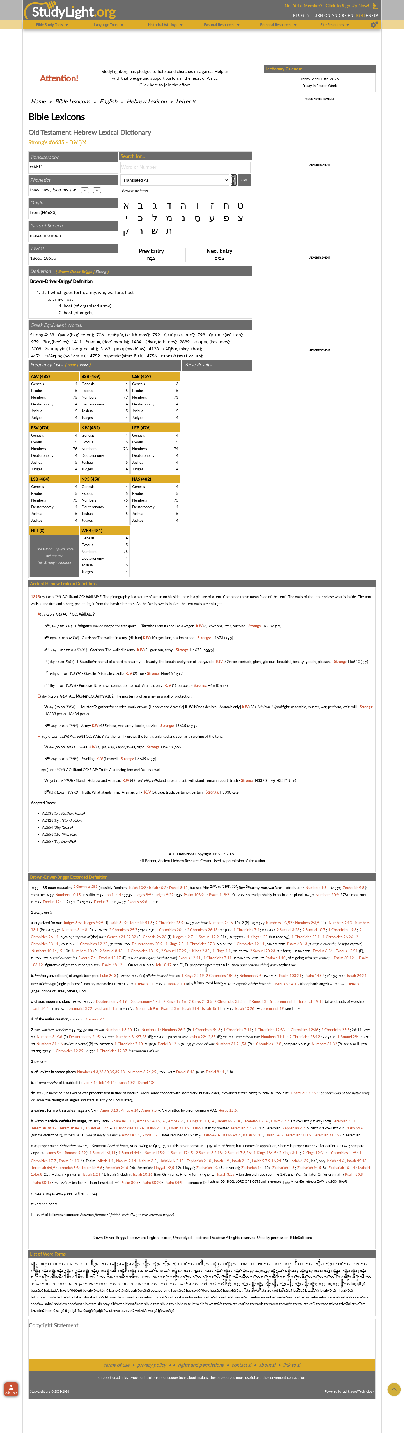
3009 (36, 348)
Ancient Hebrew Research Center (185, 860)
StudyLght (63, 11)
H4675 (196, 650)
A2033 (48, 813)
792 (156, 334)
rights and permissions (201, 1365)
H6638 (167, 747)
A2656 (48, 834)
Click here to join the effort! (165, 84)
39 (51, 334)
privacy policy (151, 1365)
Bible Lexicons (72, 101)
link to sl (291, 1365)
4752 (95, 355)
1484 (136, 341)
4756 (152, 355)
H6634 (73, 714)
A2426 (48, 820)
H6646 (167, 673)
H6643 (354, 661)
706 (100, 334)
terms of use (116, 1365)
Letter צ (185, 101)
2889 (185, 341)
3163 (105, 348)
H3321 (282, 780)
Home (38, 101)
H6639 (140, 759)
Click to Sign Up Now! (347, 5)
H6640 (213, 685)
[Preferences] (374, 24)
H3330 (225, 792)
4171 (36, 355)
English (108, 101)
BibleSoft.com (301, 1237)
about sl (267, 1365)
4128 (154, 348)
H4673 (217, 638)
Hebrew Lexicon (147, 101)
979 (35, 341)
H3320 (261, 780)
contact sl (241, 1365)
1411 (77, 341)
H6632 (268, 626)
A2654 (48, 827)
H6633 (48, 212)
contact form (297, 1377)
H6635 (180, 725)
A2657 (48, 841)
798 (201, 334)
